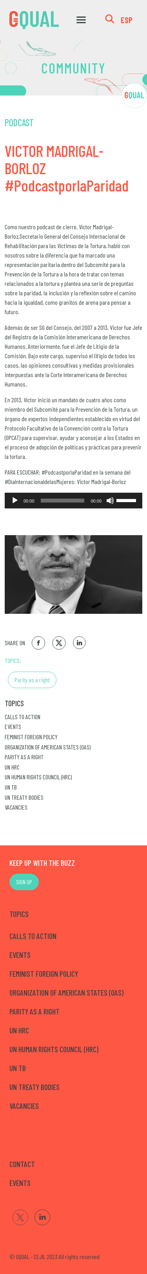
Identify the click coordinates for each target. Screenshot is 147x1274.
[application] (73, 500)
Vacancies (16, 807)
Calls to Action (22, 716)
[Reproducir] (15, 500)
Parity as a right (32, 679)
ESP (127, 20)
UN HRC (12, 767)
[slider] (63, 501)
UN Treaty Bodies (24, 797)
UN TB (11, 787)
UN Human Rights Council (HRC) (38, 777)
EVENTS (20, 1182)
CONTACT (22, 1164)
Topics (14, 703)
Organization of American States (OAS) (48, 747)
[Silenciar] (110, 500)
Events (13, 726)
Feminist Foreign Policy (31, 736)
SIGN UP (24, 882)
